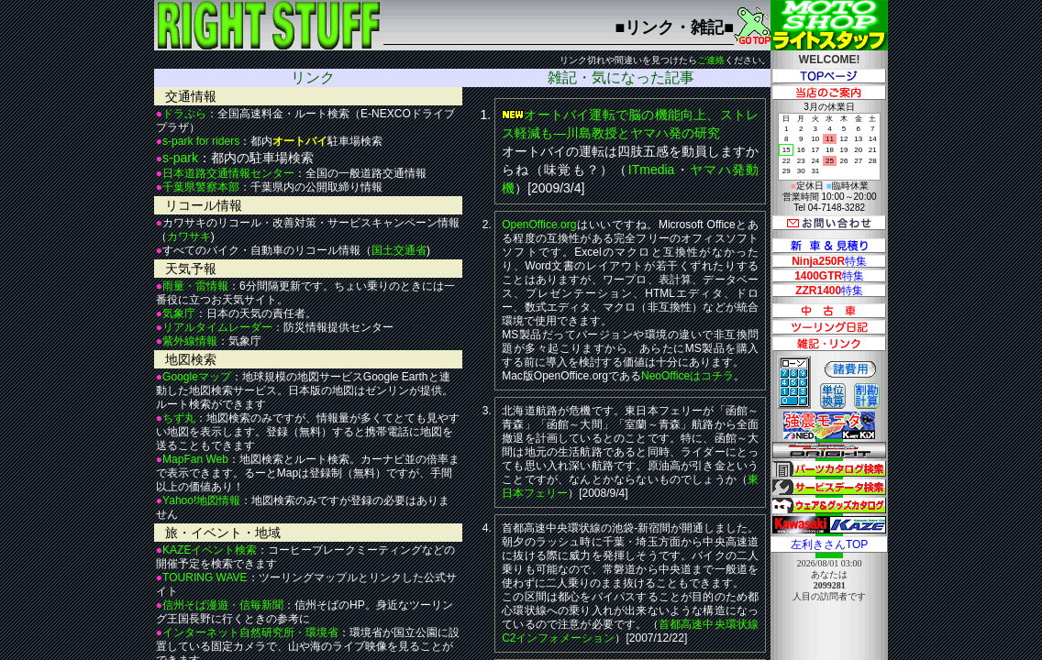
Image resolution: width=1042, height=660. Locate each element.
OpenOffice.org (539, 224)
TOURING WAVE (204, 577)
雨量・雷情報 (195, 286)
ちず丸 (178, 418)
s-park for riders (200, 141)
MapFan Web (195, 459)
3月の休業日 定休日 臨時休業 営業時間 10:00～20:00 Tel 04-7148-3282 (829, 157)
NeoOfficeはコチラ (687, 375)
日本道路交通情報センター (228, 173)
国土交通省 (399, 250)
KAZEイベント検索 (209, 550)
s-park (180, 157)
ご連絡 (711, 60)
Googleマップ (196, 376)
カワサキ (189, 236)
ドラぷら (184, 113)
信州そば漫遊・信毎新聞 (222, 605)
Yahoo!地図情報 (201, 500)
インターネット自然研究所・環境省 (250, 632)
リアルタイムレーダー (217, 327)
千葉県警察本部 (200, 187)
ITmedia (651, 169)
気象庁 (178, 313)
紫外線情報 (189, 341)
